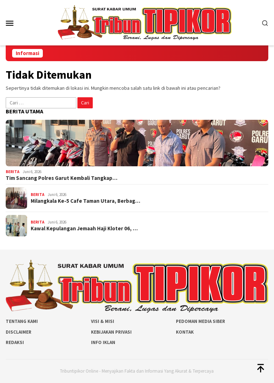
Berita (12, 171)
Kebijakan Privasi (111, 332)
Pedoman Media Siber (200, 321)
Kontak (185, 332)
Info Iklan (103, 342)
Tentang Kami (22, 321)
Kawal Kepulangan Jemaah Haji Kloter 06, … (84, 228)
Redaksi (15, 342)
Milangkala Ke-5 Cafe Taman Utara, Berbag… (85, 201)
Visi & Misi (102, 321)
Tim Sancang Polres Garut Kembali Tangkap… (61, 178)
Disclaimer (18, 332)
